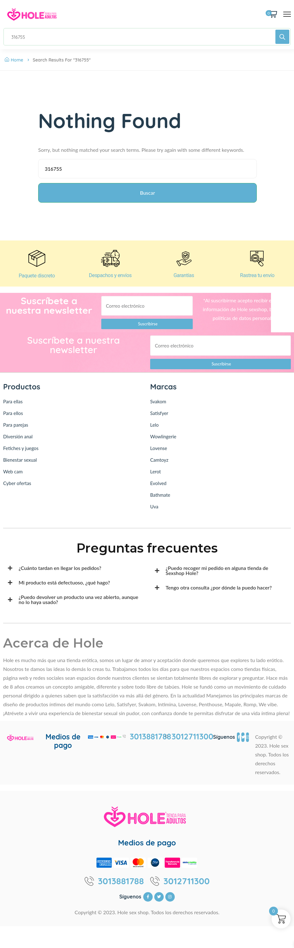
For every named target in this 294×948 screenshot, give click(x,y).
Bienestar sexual (20, 463)
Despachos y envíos (110, 279)
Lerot (155, 475)
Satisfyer (159, 417)
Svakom (158, 405)
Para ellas (13, 405)
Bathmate (160, 498)
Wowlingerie (163, 440)
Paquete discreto (36, 279)
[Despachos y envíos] (110, 261)
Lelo (154, 428)
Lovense (158, 452)
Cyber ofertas (17, 487)
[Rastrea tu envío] (257, 261)
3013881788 (150, 740)
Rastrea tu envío (257, 279)
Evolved (158, 487)
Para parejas (15, 428)
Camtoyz (159, 463)
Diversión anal (17, 440)
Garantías (183, 279)
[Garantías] (184, 261)
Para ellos (13, 417)
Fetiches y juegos (20, 452)
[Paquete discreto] (37, 261)
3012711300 (192, 740)
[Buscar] (282, 37)
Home (14, 60)
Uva (154, 510)
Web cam (13, 475)
